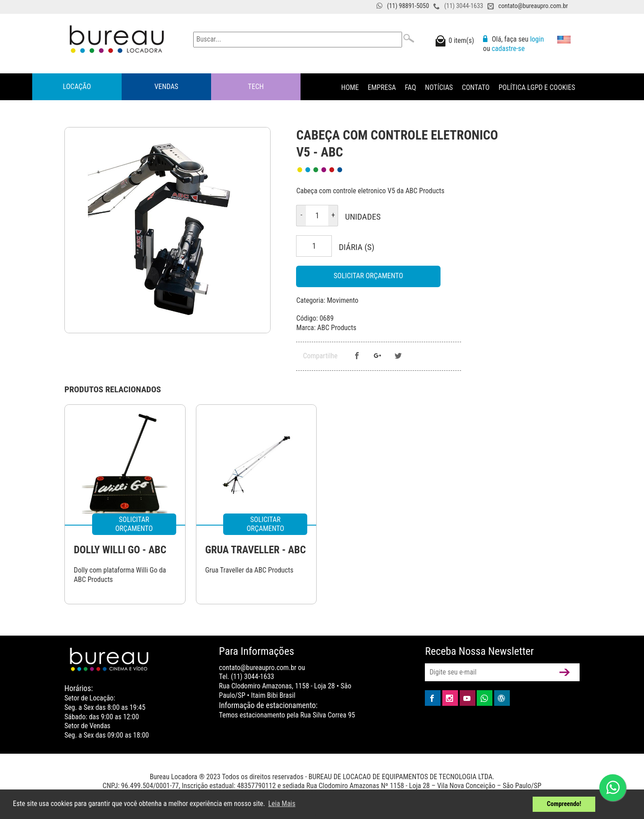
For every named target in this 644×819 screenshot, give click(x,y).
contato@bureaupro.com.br (533, 6)
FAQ (410, 87)
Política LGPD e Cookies (537, 87)
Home (350, 87)
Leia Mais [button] (282, 803)
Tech (255, 86)
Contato (476, 87)
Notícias (439, 87)
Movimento (342, 300)
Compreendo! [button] (564, 804)
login (537, 39)
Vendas (166, 86)
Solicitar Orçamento (368, 276)
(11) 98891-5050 (408, 6)
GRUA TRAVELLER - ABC (255, 550)
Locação (77, 86)
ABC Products (336, 327)
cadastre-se (508, 48)
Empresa (382, 87)
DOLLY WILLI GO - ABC (120, 550)
